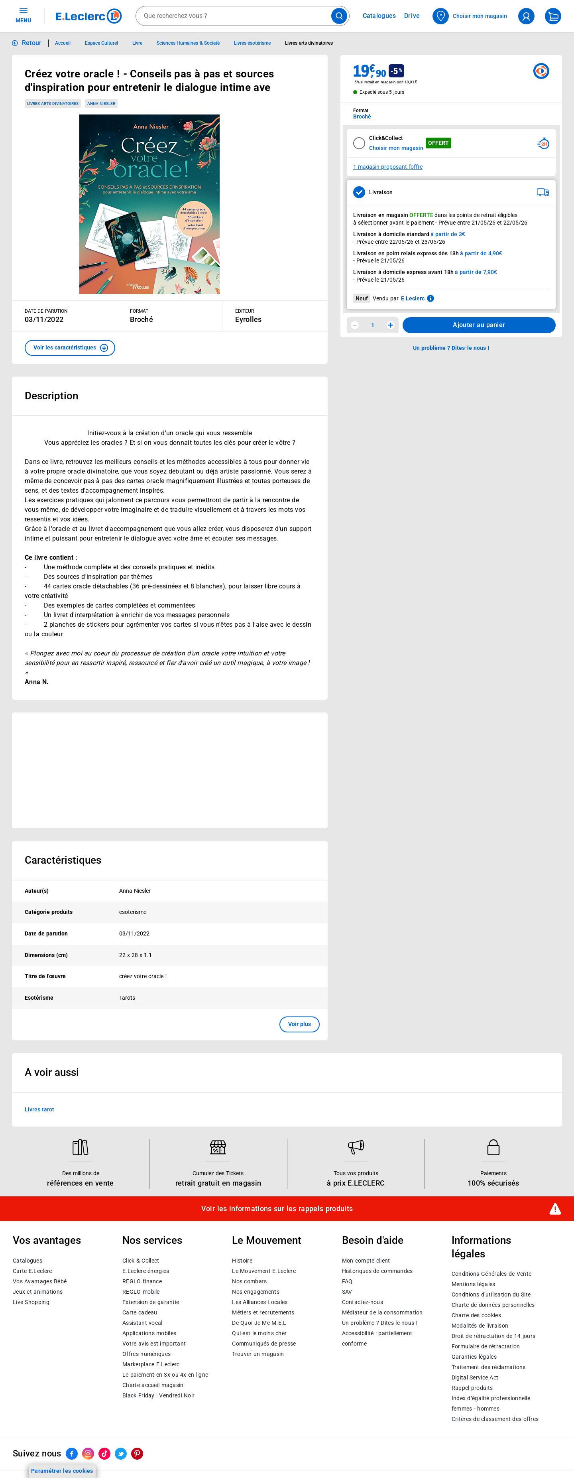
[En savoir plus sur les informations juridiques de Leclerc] (430, 298)
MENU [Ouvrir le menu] (23, 15)
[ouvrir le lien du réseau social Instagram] (88, 1454)
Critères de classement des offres (495, 1419)
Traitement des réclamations (489, 1367)
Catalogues (27, 1260)
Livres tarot (39, 1109)
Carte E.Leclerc (32, 1271)
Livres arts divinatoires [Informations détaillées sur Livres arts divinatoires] (309, 43)
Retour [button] (32, 42)
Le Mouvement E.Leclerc (263, 1271)
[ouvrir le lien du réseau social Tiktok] (104, 1454)
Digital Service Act (475, 1378)
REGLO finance (142, 1281)
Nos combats (249, 1281)
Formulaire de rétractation (486, 1347)
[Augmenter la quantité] (391, 325)
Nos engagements (255, 1292)
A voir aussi (52, 1072)
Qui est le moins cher (259, 1333)
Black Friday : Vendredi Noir (158, 1395)
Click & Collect (140, 1260)
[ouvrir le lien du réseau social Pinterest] (137, 1454)
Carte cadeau (139, 1312)
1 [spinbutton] (372, 325)
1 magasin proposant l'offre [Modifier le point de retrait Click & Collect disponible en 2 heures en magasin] (388, 167)
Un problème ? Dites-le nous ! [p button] (451, 348)
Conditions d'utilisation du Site (491, 1295)
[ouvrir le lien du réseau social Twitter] (121, 1454)
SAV (347, 1292)
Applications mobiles (149, 1333)
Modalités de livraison (480, 1326)
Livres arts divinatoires (53, 103)
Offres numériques (146, 1354)
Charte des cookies (476, 1315)
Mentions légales (473, 1284)
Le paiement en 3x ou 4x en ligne (165, 1374)
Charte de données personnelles (493, 1305)
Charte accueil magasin (152, 1385)
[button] (70, 348)
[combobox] (243, 16)
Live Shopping (31, 1302)
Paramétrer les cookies (62, 1471)
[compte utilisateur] (526, 16)
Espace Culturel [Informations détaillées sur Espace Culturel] (101, 43)
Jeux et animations (38, 1292)
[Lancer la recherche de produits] (339, 16)
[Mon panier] (553, 16)
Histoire (242, 1260)
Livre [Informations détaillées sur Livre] (137, 43)
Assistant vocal (142, 1323)
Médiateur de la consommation (382, 1312)
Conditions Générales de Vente (492, 1274)
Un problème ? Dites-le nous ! (380, 1323)
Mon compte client (366, 1260)
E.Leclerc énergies (145, 1271)
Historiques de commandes (377, 1271)
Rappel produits (472, 1388)
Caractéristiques (63, 860)
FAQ (347, 1281)
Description (51, 395)
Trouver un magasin (258, 1354)
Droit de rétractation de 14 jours (493, 1336)
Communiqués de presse (264, 1343)
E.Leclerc (150, 1364)
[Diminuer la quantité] (355, 325)
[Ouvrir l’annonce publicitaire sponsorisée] (170, 770)
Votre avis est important (154, 1343)
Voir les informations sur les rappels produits (277, 1208)
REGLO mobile (141, 1292)
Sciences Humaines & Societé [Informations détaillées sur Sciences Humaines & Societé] (188, 43)
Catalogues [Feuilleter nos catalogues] (379, 16)
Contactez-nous (362, 1302)
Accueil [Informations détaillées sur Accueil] (63, 43)
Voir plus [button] (299, 1024)
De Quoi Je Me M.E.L (259, 1323)
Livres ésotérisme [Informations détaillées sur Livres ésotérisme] (252, 43)
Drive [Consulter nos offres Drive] (412, 15)
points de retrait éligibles (486, 215)
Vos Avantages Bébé (40, 1281)
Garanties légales (474, 1357)
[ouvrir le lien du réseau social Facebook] (72, 1454)
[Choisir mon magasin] (470, 16)
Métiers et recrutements (263, 1312)
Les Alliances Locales (259, 1302)
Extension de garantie (150, 1302)
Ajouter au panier (479, 325)
